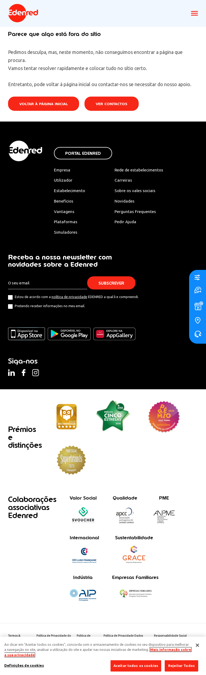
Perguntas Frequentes (138, 212)
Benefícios (64, 201)
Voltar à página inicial (44, 104)
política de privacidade (69, 298)
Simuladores (66, 232)
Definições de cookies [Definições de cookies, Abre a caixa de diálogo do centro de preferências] (24, 665)
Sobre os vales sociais (138, 191)
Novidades (127, 201)
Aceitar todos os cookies (135, 665)
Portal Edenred (83, 153)
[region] (103, 656)
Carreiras (125, 180)
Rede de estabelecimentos (142, 169)
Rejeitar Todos (181, 665)
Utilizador (63, 180)
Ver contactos (113, 104)
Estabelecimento (70, 191)
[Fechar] (197, 645)
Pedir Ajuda (128, 222)
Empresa (62, 169)
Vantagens (64, 212)
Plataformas (66, 222)
